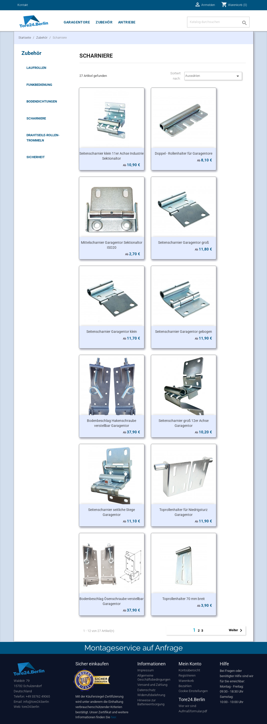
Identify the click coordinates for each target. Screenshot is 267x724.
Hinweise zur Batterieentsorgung (150, 702)
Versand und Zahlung (152, 685)
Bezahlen (185, 686)
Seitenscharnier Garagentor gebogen (183, 332)
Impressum (145, 670)
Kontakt (22, 5)
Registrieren (187, 675)
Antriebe (126, 22)
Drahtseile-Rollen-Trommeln (42, 137)
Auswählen (213, 76)
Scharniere (36, 118)
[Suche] (218, 22)
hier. (114, 717)
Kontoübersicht (189, 670)
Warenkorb (186, 681)
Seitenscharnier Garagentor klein (111, 332)
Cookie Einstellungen (193, 691)
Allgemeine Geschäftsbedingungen (153, 677)
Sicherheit (35, 157)
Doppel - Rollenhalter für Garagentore (183, 153)
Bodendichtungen (41, 101)
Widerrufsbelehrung (151, 695)
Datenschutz (146, 690)
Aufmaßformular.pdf (193, 711)
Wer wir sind (187, 706)
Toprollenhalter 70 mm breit (183, 599)
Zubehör (104, 22)
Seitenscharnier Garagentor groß (183, 242)
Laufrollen (36, 68)
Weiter (236, 630)
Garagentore (77, 22)
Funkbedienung (39, 85)
